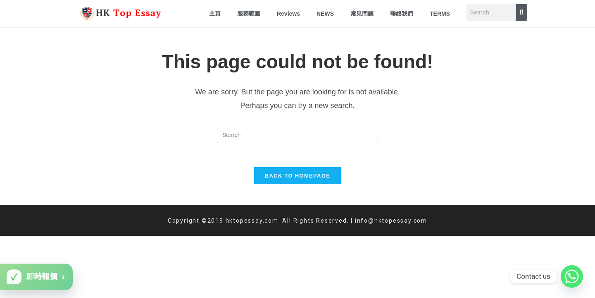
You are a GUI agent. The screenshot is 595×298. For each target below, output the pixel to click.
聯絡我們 (401, 13)
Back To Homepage (297, 177)
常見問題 (362, 13)
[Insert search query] (297, 135)
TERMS (440, 13)
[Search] (521, 12)
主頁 (215, 13)
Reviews (288, 13)
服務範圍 (248, 13)
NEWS (325, 13)
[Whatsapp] (572, 276)
